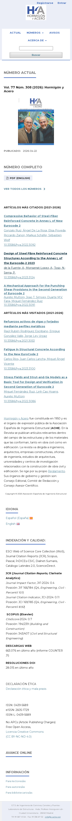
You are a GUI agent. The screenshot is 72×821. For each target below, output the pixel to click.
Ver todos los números (22, 188)
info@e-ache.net (53, 817)
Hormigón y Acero (16, 418)
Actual (15, 32)
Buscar (36, 55)
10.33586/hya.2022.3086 (20, 401)
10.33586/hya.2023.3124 (19, 277)
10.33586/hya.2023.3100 (19, 368)
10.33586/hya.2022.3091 (19, 305)
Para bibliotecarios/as (19, 792)
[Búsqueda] (36, 48)
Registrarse (45, 2)
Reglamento (56, 471)
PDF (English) (19, 178)
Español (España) (17, 518)
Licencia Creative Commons (25, 732)
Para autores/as (15, 786)
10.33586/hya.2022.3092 (20, 245)
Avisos (54, 32)
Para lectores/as (16, 781)
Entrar (62, 2)
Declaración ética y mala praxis (26, 689)
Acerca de (36, 40)
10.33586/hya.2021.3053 (19, 340)
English (11, 524)
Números (34, 32)
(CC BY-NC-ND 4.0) (18, 736)
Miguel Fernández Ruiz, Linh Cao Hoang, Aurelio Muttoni (35, 386)
